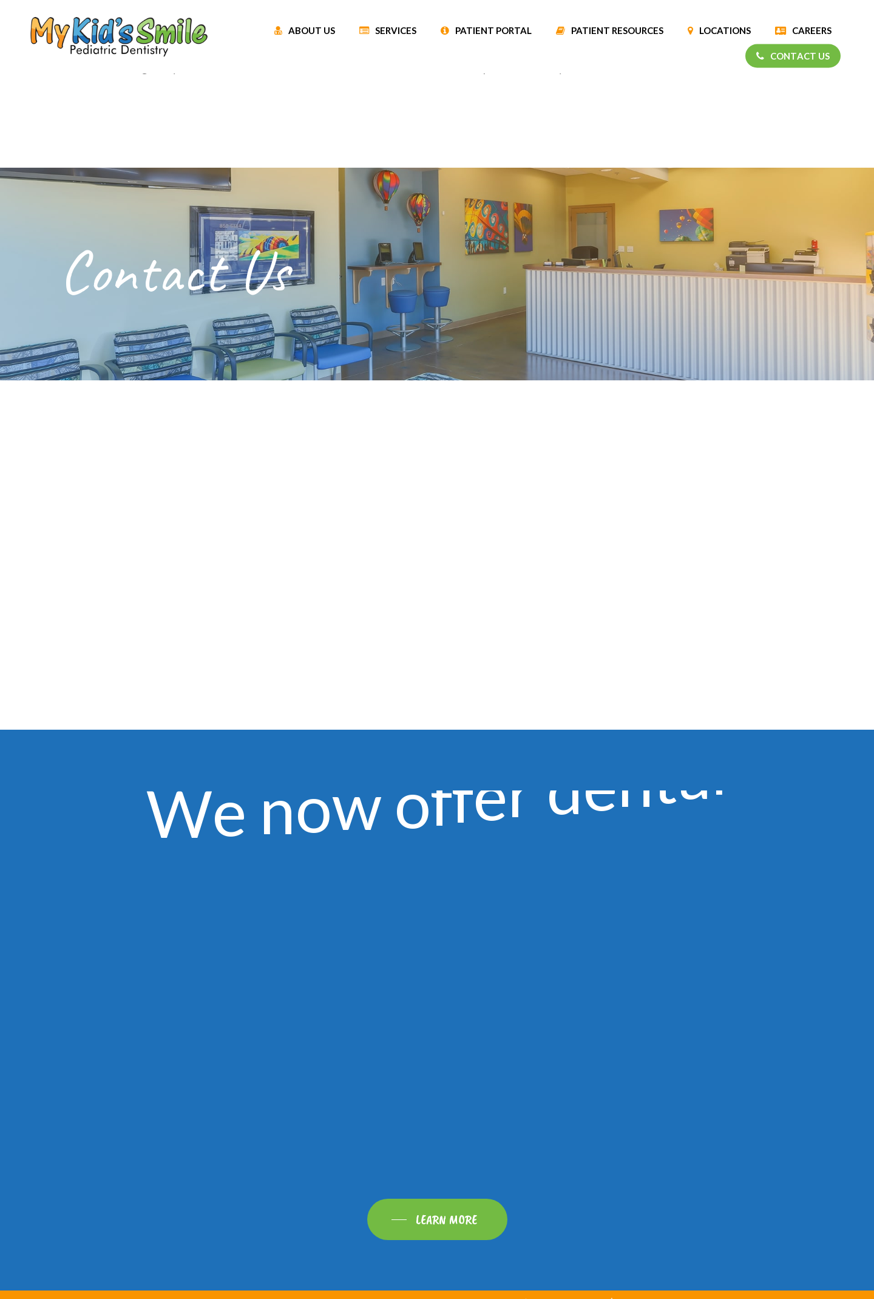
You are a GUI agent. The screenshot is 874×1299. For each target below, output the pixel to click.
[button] (437, 1219)
